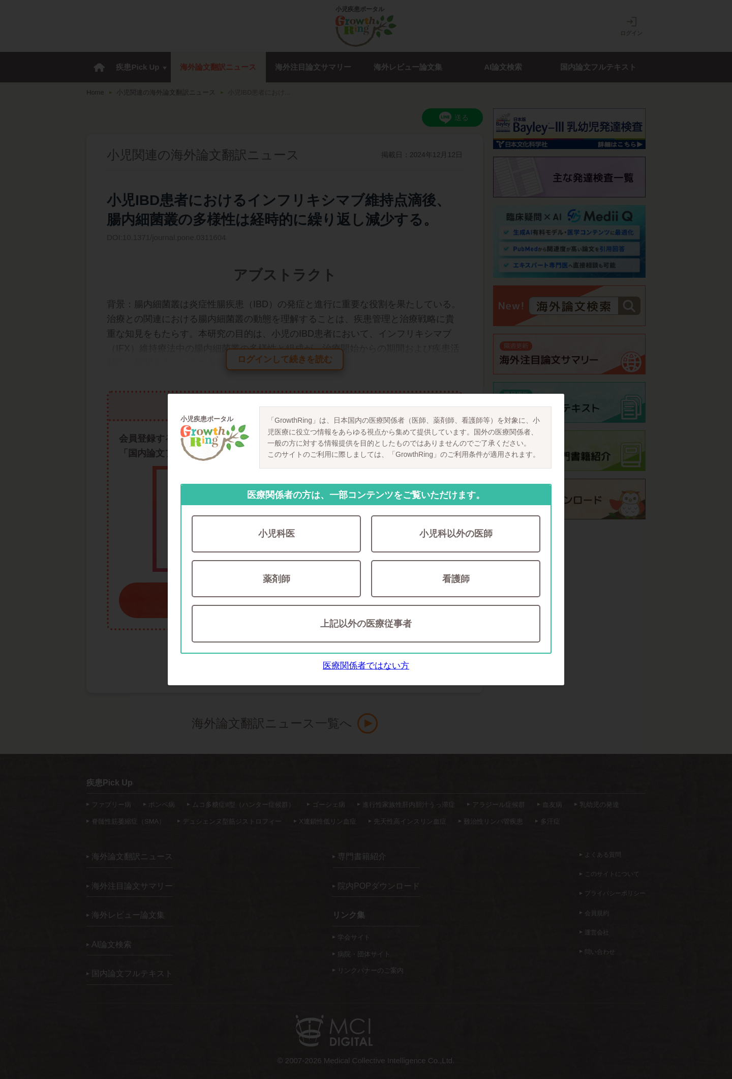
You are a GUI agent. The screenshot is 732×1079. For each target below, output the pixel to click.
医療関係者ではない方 (366, 666)
